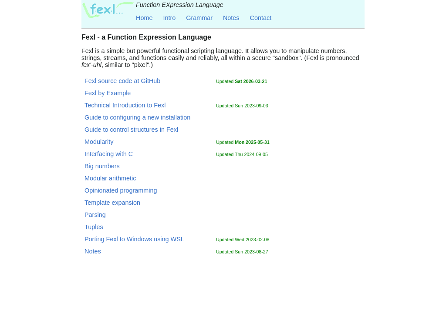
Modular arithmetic (110, 178)
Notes (231, 17)
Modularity (98, 141)
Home (144, 17)
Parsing (95, 214)
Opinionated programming (120, 190)
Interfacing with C (108, 153)
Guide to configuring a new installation (137, 117)
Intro (169, 17)
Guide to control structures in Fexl (131, 129)
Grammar (199, 17)
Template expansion (112, 202)
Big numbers (102, 166)
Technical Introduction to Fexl (125, 105)
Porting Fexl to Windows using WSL (134, 239)
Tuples (93, 226)
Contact (261, 17)
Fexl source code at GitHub (122, 80)
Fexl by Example (107, 93)
